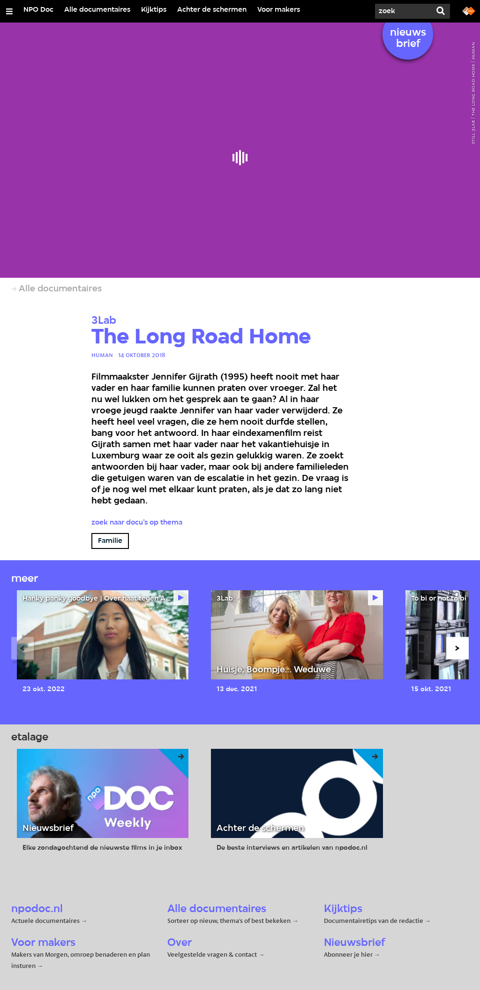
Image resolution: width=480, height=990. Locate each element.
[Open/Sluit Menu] (9, 11)
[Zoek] (403, 11)
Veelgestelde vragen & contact (212, 954)
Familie (110, 541)
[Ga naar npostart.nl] (468, 10)
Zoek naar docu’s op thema (136, 522)
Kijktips (153, 10)
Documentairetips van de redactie (373, 920)
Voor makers (278, 10)
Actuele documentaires (45, 920)
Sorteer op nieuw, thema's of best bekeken (229, 920)
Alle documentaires (97, 10)
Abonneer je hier (349, 954)
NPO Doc (38, 10)
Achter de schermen (212, 10)
